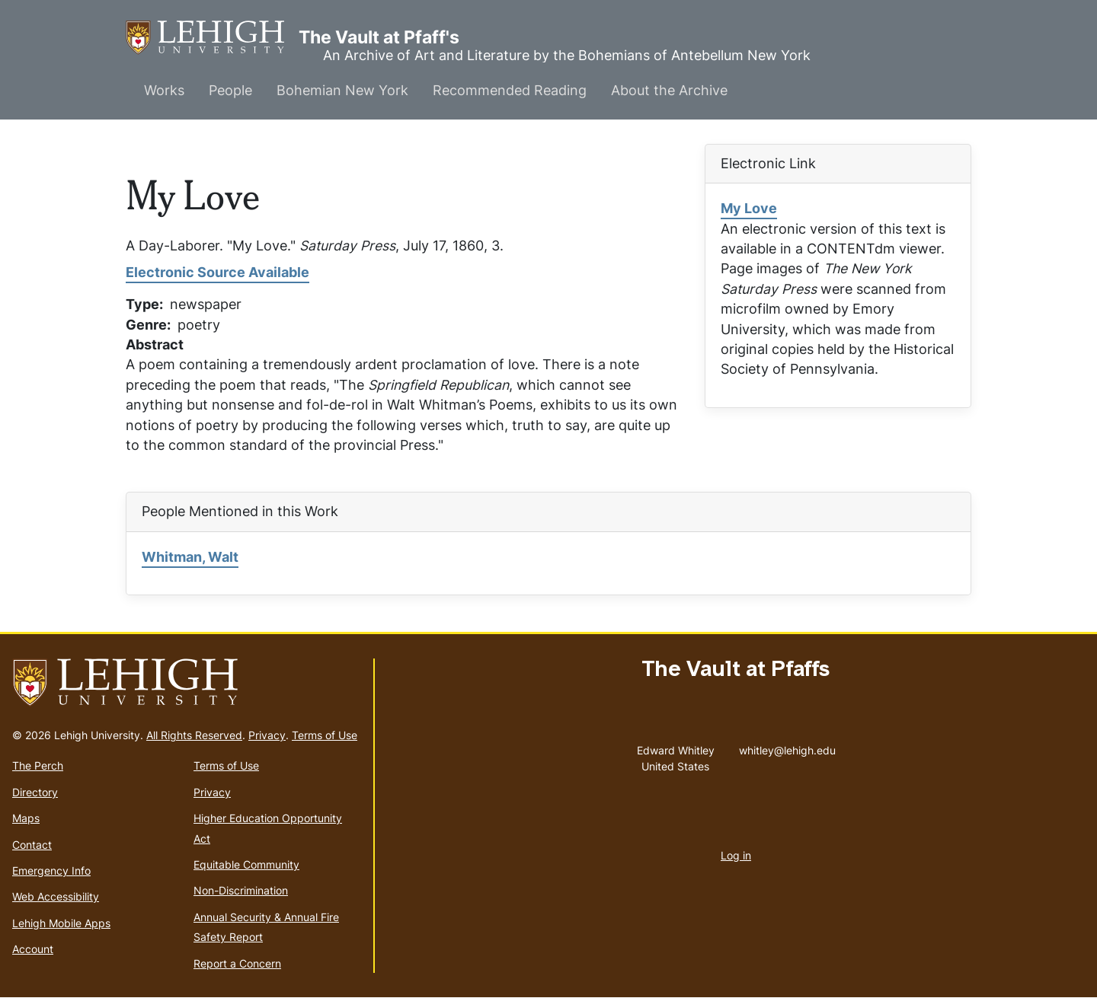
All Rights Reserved (194, 735)
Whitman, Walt (190, 556)
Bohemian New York (342, 90)
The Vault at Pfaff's (212, 38)
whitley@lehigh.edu (787, 746)
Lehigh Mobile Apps (61, 923)
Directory (35, 792)
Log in (736, 855)
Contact (32, 844)
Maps (26, 818)
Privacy (267, 735)
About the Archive (669, 90)
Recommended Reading (510, 90)
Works (164, 90)
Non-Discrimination (240, 890)
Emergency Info (51, 870)
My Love (749, 208)
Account (32, 949)
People (230, 90)
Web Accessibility (55, 896)
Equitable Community (246, 864)
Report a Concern (237, 963)
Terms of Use (324, 735)
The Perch (37, 765)
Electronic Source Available (217, 272)
